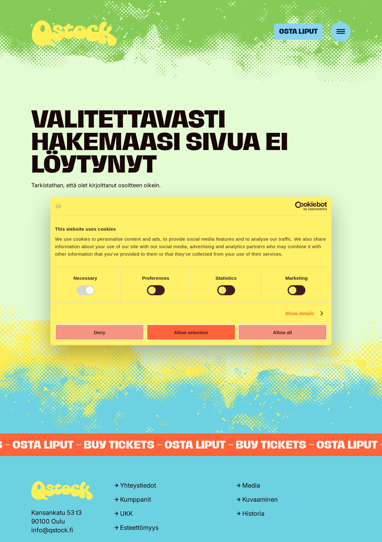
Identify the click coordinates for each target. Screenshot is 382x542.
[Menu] (341, 32)
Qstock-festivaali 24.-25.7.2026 (74, 33)
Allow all (282, 332)
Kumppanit (135, 499)
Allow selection (191, 332)
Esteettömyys (139, 527)
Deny (99, 332)
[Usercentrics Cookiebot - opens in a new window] (299, 206)
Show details (299, 313)
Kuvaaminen (260, 499)
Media (251, 485)
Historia (253, 513)
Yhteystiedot (138, 485)
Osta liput (298, 31)
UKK (126, 513)
